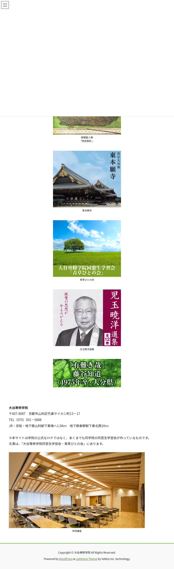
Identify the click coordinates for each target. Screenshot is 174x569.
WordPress (66, 559)
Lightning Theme (86, 559)
